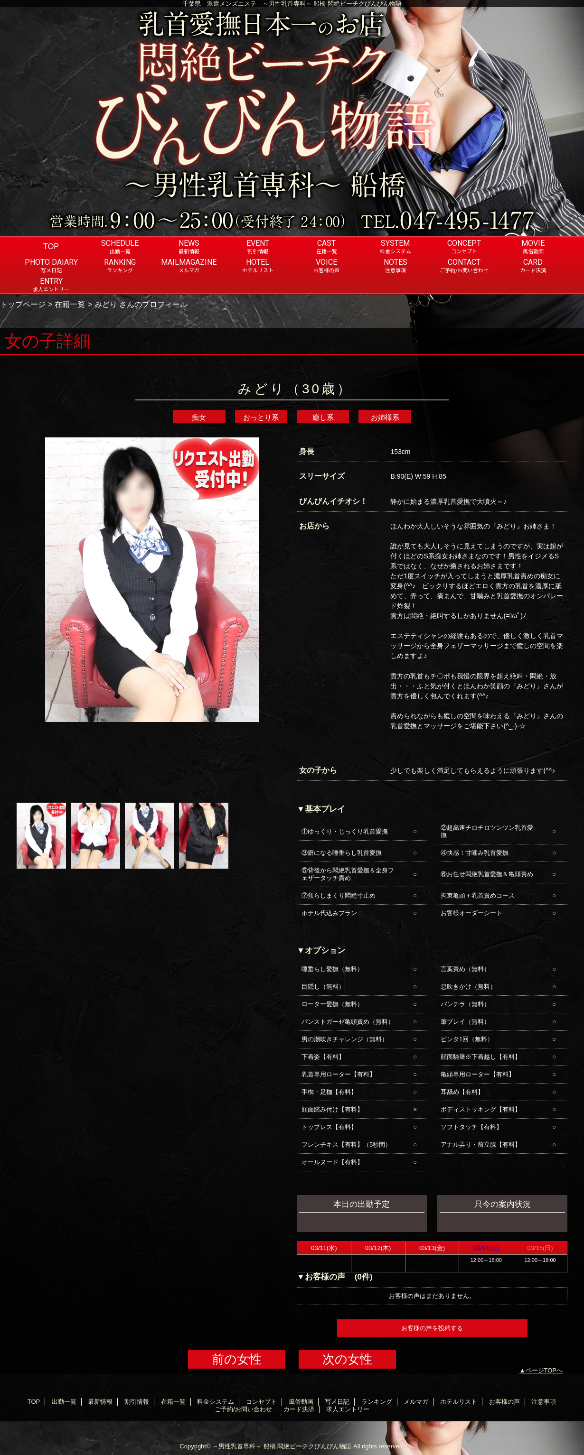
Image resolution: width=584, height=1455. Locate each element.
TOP (51, 246)
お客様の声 (504, 1401)
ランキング (376, 1401)
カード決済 (298, 1409)
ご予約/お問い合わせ (243, 1409)
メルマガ (416, 1401)
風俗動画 (301, 1401)
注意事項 (543, 1401)
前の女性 (237, 1359)
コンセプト (261, 1401)
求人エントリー (347, 1409)
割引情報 (136, 1401)
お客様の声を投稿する (432, 1328)
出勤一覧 (64, 1401)
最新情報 (100, 1401)
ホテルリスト (458, 1401)
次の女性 (347, 1359)
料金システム (215, 1401)
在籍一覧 (70, 304)
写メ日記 (337, 1401)
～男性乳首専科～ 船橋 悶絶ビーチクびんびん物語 (281, 1446)
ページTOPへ (544, 1370)
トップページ (23, 304)
